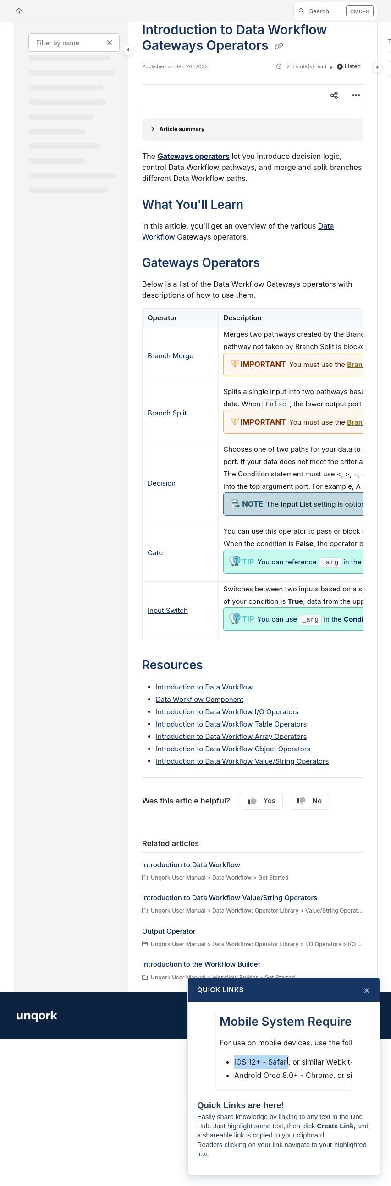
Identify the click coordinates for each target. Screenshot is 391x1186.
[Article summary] (252, 129)
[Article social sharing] (334, 95)
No (309, 800)
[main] (252, 507)
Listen (349, 66)
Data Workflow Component (199, 699)
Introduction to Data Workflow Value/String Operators (242, 761)
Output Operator (169, 931)
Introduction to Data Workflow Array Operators (231, 736)
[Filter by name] (74, 42)
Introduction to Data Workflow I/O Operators (227, 711)
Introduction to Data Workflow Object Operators (233, 748)
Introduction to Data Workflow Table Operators (231, 724)
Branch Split (167, 413)
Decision (162, 483)
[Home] (19, 11)
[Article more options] (356, 95)
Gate (155, 552)
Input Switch (168, 610)
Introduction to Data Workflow (204, 687)
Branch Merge (170, 355)
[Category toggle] (128, 49)
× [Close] (366, 989)
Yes (261, 800)
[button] (335, 11)
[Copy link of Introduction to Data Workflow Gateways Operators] (279, 46)
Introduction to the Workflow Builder (201, 964)
